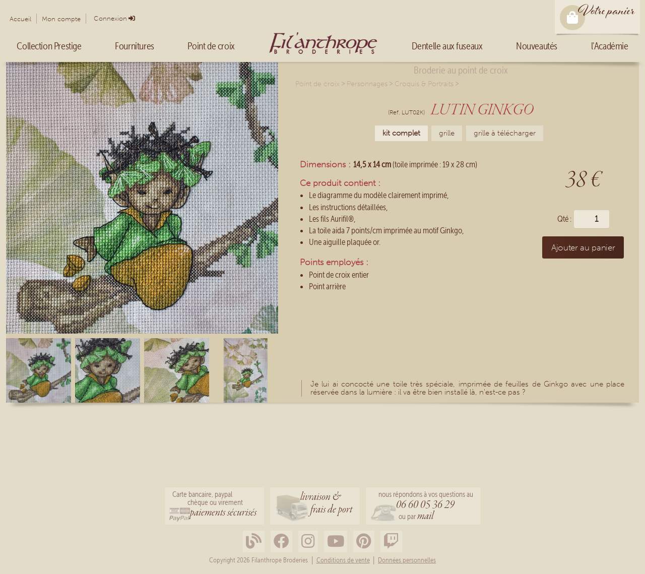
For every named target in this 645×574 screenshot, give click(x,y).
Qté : (564, 219)
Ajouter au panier (583, 247)
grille (447, 133)
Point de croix (317, 84)
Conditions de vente (343, 560)
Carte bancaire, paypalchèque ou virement (214, 505)
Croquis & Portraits (424, 84)
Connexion (110, 18)
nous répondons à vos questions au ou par (425, 507)
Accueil (20, 19)
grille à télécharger (505, 133)
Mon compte (61, 19)
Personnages (367, 84)
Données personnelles (407, 560)
